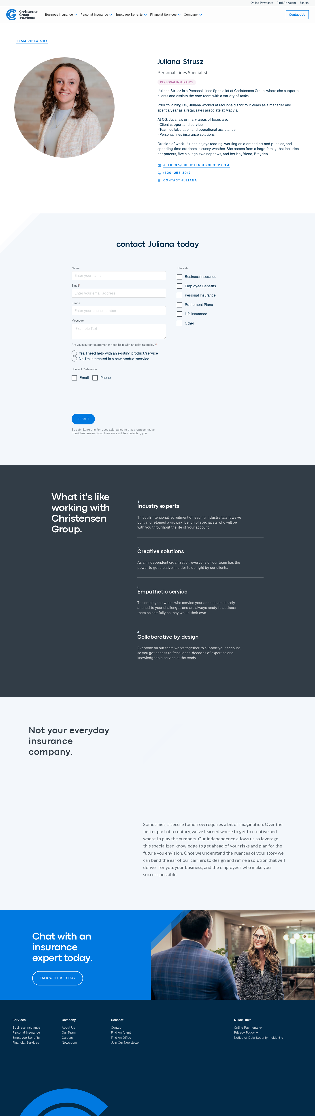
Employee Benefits (26, 1038)
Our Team (69, 1032)
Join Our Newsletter (125, 1043)
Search (304, 3)
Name (75, 268)
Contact (116, 1028)
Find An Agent (286, 3)
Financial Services (26, 1043)
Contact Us (297, 15)
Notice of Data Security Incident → (258, 1038)
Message (78, 321)
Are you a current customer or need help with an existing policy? (114, 345)
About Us (68, 1028)
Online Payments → (248, 1028)
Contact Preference (84, 369)
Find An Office (121, 1038)
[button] (61, 14)
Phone (76, 303)
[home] (22, 14)
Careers (67, 1038)
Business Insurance (26, 1028)
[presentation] (106, 396)
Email (76, 286)
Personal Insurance (26, 1032)
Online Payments (262, 3)
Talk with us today (57, 978)
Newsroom (69, 1043)
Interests (183, 268)
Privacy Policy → (246, 1032)
